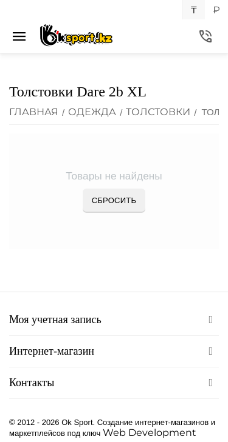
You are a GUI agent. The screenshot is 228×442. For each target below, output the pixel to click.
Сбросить (114, 200)
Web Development (149, 432)
